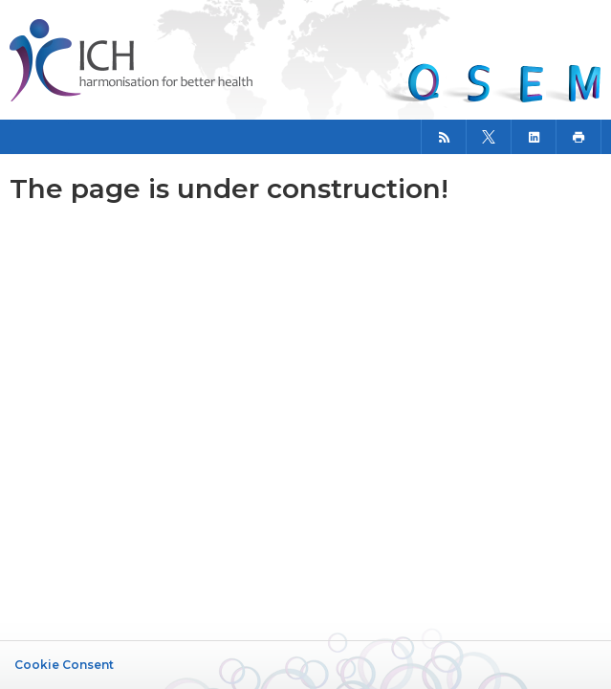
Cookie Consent (64, 664)
